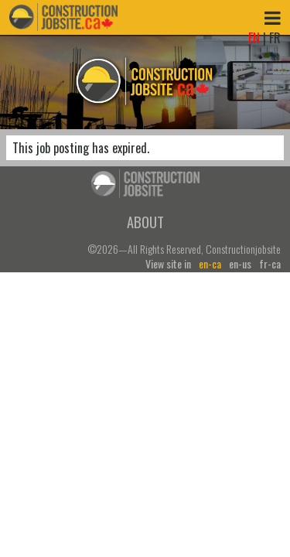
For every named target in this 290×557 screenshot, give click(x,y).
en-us (240, 263)
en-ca (210, 263)
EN (254, 38)
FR (275, 38)
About (145, 221)
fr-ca (270, 263)
